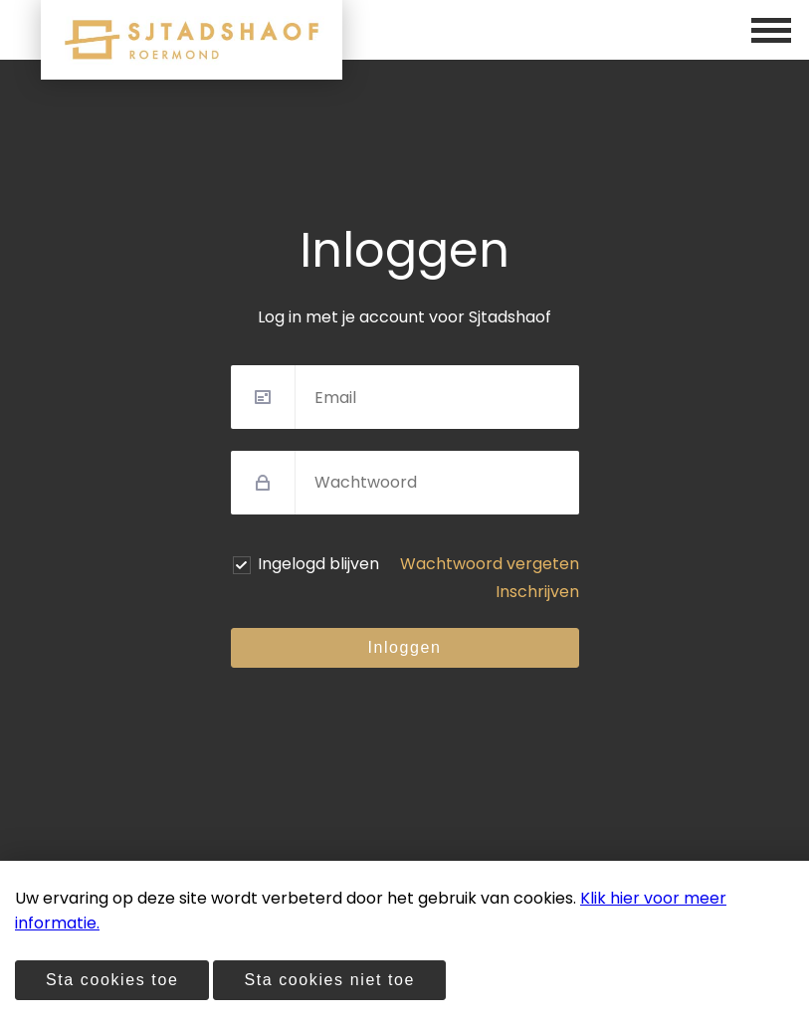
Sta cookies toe (112, 979)
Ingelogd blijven (318, 563)
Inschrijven (537, 591)
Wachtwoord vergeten (489, 563)
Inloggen (404, 647)
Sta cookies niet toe (329, 979)
